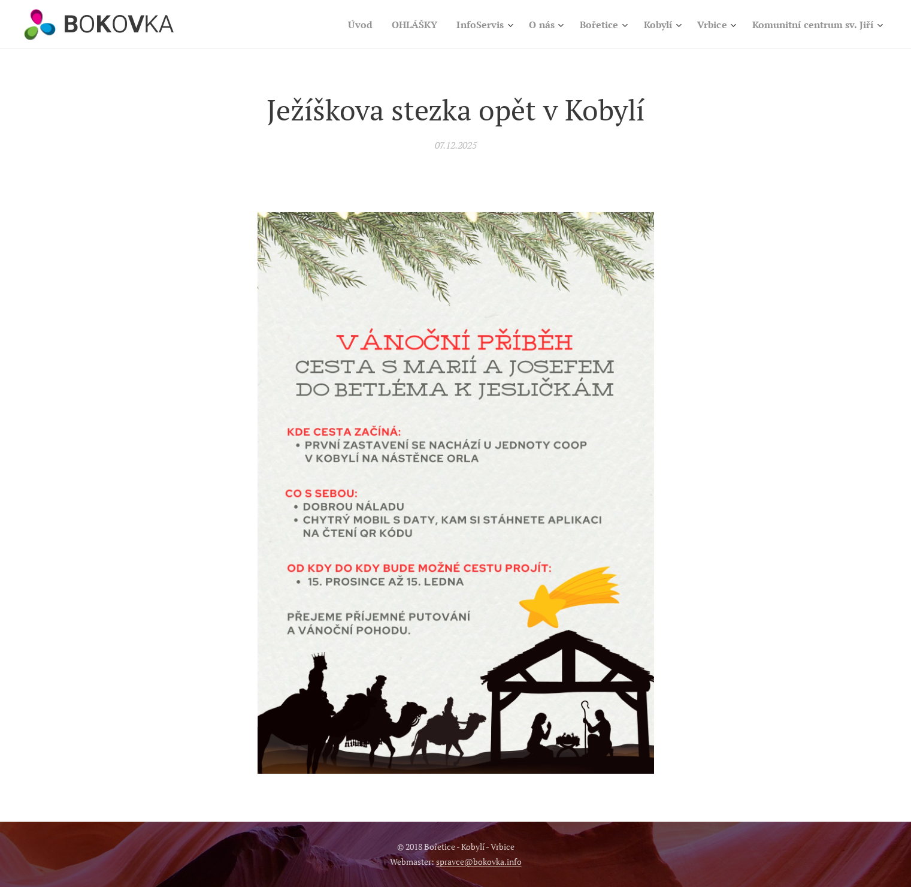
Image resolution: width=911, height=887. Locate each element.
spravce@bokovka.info (479, 861)
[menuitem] (333, 25)
